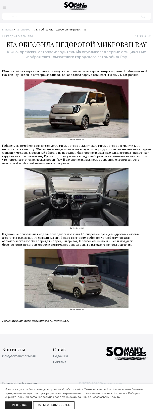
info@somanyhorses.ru (19, 356)
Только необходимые (54, 405)
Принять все (18, 405)
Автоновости (24, 29)
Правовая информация (19, 383)
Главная (7, 29)
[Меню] (4, 8)
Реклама (59, 362)
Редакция (60, 356)
